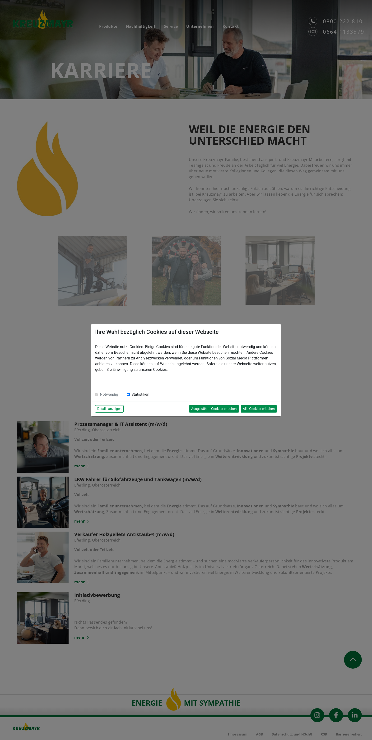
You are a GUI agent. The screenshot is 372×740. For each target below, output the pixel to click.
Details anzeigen (109, 409)
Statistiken (140, 394)
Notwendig (109, 394)
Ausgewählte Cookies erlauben (214, 409)
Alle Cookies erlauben (259, 409)
